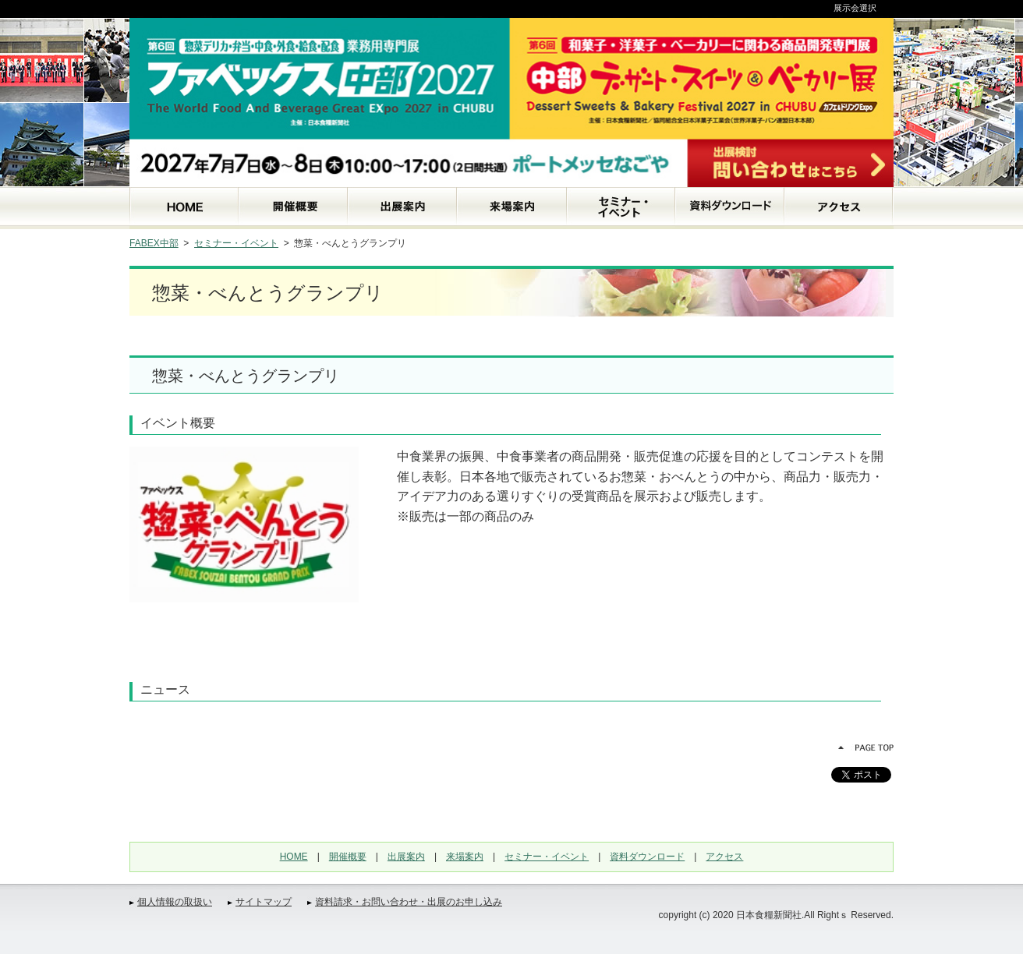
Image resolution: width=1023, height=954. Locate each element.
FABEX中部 (154, 243)
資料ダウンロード (647, 856)
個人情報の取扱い (174, 901)
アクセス (724, 856)
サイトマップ (263, 901)
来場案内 (464, 856)
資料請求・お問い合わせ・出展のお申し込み (408, 901)
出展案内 (406, 856)
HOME (294, 856)
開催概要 (347, 856)
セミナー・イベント (236, 243)
